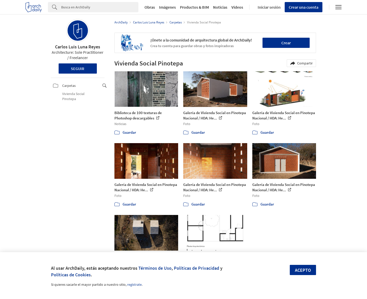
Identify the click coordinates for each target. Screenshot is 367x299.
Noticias (220, 7)
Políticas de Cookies (71, 275)
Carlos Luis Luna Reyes (77, 47)
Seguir (77, 68)
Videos (237, 7)
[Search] (99, 7)
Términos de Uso (155, 268)
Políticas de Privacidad (196, 268)
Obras (150, 7)
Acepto (303, 270)
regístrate (134, 284)
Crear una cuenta (303, 7)
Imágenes (167, 7)
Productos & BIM (194, 7)
